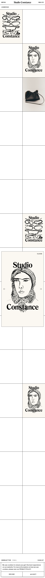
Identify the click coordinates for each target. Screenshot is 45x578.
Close (39, 254)
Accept (33, 574)
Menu (3, 2)
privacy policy (25, 569)
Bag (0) (41, 2)
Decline (12, 574)
